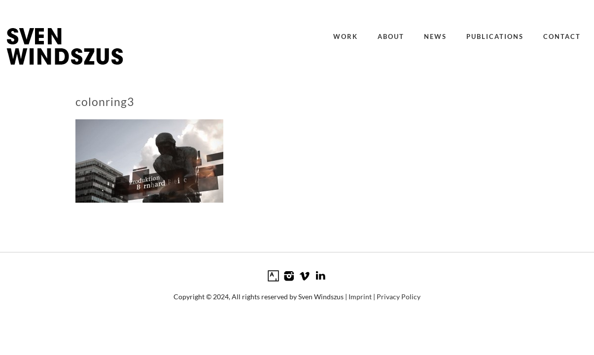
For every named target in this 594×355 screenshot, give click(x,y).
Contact (562, 36)
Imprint (360, 296)
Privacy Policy (398, 296)
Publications (495, 36)
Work (345, 36)
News (435, 36)
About (391, 36)
